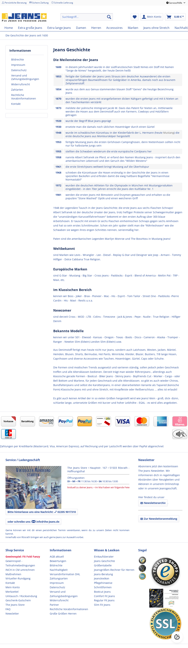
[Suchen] (109, 17)
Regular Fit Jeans (104, 600)
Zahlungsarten (59, 578)
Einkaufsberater (104, 556)
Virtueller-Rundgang (18, 578)
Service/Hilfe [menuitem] (174, 2)
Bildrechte (17, 59)
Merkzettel (12, 591)
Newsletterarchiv (153, 503)
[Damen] (81, 27)
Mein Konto (13, 587)
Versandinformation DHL (65, 574)
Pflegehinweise (103, 583)
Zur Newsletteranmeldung (158, 518)
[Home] (8, 27)
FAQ (8, 609)
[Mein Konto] (151, 17)
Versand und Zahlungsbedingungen (25, 77)
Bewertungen (58, 561)
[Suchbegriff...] (86, 17)
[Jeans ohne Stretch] (156, 27)
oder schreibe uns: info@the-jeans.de (33, 521)
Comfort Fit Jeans (104, 596)
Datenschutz (19, 70)
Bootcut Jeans (102, 591)
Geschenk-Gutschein (18, 600)
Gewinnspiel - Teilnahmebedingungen (20, 563)
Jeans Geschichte (104, 561)
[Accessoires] (114, 27)
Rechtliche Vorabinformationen (23, 96)
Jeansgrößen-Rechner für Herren (114, 570)
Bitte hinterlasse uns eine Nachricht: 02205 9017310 (42, 512)
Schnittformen (103, 587)
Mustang (168, 132)
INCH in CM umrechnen (20, 570)
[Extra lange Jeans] (59, 27)
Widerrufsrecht (20, 84)
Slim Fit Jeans (102, 604)
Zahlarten (17, 89)
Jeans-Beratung (103, 574)
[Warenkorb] (175, 17)
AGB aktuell (57, 556)
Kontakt (16, 104)
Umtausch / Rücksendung (21, 596)
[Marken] (133, 27)
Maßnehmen (13, 574)
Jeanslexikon (101, 578)
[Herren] (96, 27)
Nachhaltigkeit (59, 570)
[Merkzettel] (135, 17)
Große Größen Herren (63, 613)
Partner (54, 604)
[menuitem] (86, 17)
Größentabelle (103, 565)
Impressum (18, 65)
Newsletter (12, 613)
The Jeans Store (15, 604)
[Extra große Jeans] (30, 27)
